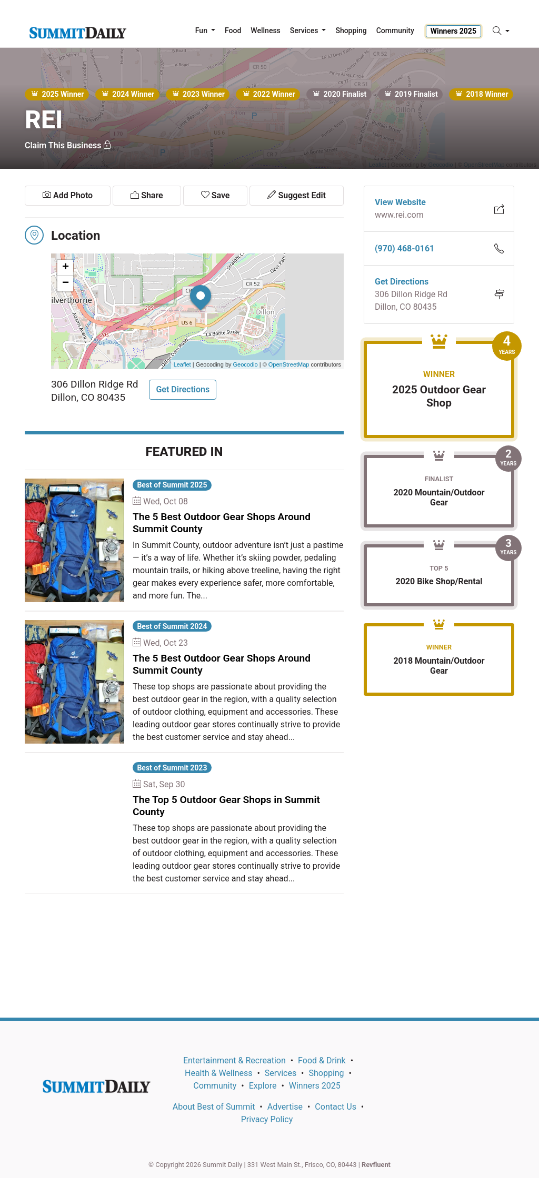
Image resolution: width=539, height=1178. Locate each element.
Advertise (285, 1107)
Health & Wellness (218, 1073)
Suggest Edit (296, 195)
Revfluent (376, 1165)
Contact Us (335, 1107)
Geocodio (245, 364)
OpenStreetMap (289, 364)
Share (147, 195)
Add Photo (68, 195)
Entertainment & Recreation (234, 1060)
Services (280, 1073)
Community (214, 1086)
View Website (400, 202)
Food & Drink (322, 1060)
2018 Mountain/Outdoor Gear (438, 666)
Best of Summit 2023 (172, 768)
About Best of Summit (214, 1107)
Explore (263, 1086)
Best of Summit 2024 (172, 626)
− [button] (65, 283)
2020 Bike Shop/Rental (438, 581)
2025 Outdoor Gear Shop (439, 396)
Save (215, 195)
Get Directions (182, 389)
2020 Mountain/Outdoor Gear (438, 497)
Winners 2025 (453, 31)
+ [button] (65, 268)
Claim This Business (68, 145)
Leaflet (182, 364)
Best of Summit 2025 (172, 485)
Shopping (326, 1073)
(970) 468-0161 (404, 248)
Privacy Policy (267, 1119)
